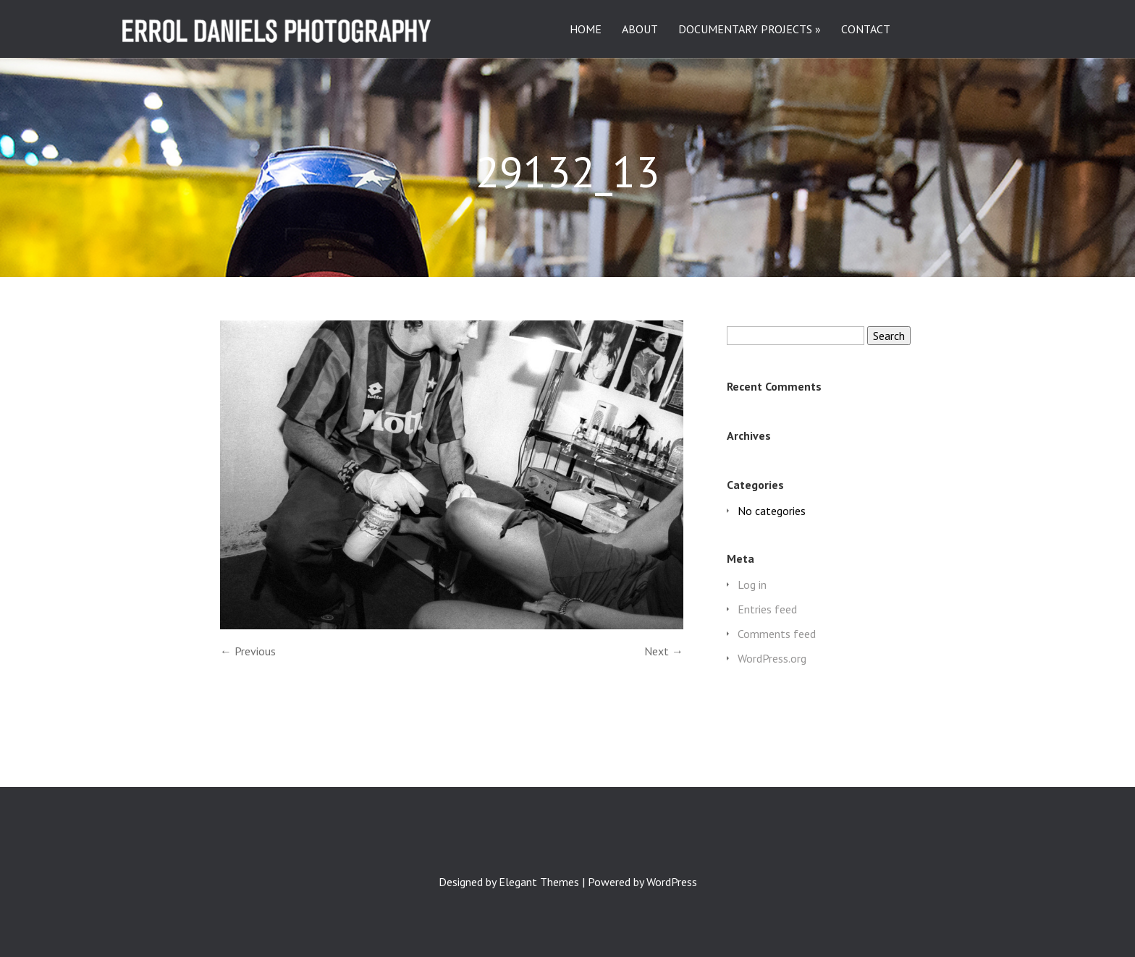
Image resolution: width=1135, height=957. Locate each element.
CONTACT (865, 29)
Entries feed (767, 609)
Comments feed (777, 633)
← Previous (248, 651)
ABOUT (640, 29)
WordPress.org (772, 658)
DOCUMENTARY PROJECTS (745, 29)
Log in (752, 584)
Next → (663, 651)
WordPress (671, 882)
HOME (586, 29)
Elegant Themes (539, 882)
